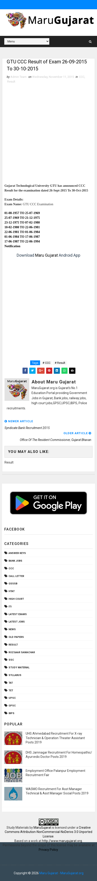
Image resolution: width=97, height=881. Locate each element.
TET (11, 690)
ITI (10, 606)
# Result (60, 363)
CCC (81, 77)
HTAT (12, 591)
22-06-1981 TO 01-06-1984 (22, 232)
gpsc (12, 705)
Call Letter (16, 576)
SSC (11, 660)
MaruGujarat (42, 827)
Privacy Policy (48, 849)
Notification (12, 246)
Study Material (19, 667)
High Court (16, 598)
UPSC (12, 698)
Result (11, 81)
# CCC (46, 363)
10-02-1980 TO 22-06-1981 (22, 227)
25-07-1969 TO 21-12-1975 (22, 217)
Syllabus (15, 675)
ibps (11, 713)
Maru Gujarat (46, 255)
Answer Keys (17, 553)
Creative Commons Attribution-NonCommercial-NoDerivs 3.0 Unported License (48, 832)
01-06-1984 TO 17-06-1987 (22, 236)
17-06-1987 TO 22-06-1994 (22, 241)
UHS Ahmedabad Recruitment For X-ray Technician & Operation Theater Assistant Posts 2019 (55, 738)
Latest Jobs (17, 621)
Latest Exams (18, 614)
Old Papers (16, 637)
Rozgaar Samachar (22, 652)
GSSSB (13, 583)
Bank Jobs (15, 561)
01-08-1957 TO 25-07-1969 (22, 213)
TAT (11, 682)
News (12, 629)
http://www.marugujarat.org (62, 841)
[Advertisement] (48, 135)
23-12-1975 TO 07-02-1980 (22, 222)
